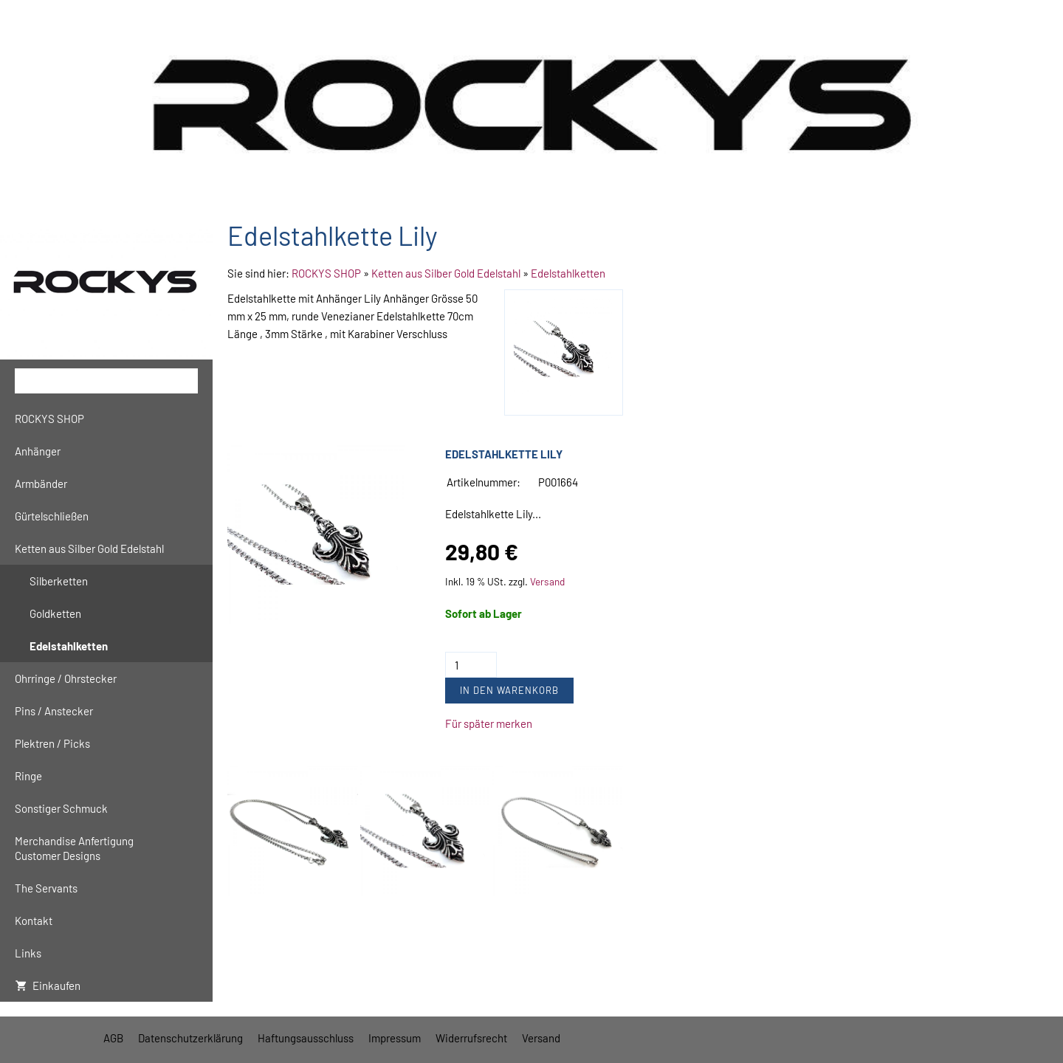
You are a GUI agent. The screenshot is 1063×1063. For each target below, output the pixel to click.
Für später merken (488, 723)
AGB (113, 1038)
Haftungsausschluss (306, 1038)
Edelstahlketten (568, 273)
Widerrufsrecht (471, 1038)
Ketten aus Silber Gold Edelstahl (445, 273)
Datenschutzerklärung (190, 1038)
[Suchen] (106, 380)
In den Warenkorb (509, 690)
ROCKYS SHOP (326, 273)
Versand (547, 581)
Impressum (394, 1038)
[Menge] (471, 665)
